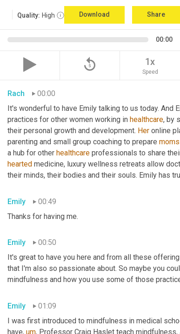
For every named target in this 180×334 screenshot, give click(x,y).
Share (156, 14)
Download (94, 14)
